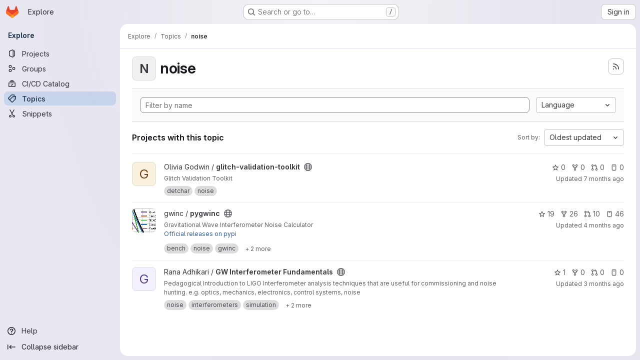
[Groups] (60, 69)
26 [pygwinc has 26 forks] (569, 214)
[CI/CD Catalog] (60, 83)
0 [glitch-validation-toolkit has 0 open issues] (617, 167)
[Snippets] (60, 113)
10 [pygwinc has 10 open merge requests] (592, 214)
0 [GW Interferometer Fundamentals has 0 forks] (578, 272)
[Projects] (60, 53)
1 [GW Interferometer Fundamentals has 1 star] (560, 272)
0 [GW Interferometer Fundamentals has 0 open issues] (617, 272)
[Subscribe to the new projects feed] (616, 66)
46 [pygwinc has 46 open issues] (615, 214)
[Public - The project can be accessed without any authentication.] (308, 167)
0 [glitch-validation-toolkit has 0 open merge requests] (597, 167)
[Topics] (60, 99)
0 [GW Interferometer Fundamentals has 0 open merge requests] (597, 272)
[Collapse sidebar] (60, 347)
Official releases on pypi (200, 234)
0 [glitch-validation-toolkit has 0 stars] (559, 167)
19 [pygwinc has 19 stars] (546, 214)
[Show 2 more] (258, 248)
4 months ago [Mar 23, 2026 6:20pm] (604, 225)
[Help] (60, 331)
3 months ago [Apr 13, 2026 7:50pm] (604, 284)
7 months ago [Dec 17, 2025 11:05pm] (604, 178)
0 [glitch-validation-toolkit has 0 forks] (578, 167)
